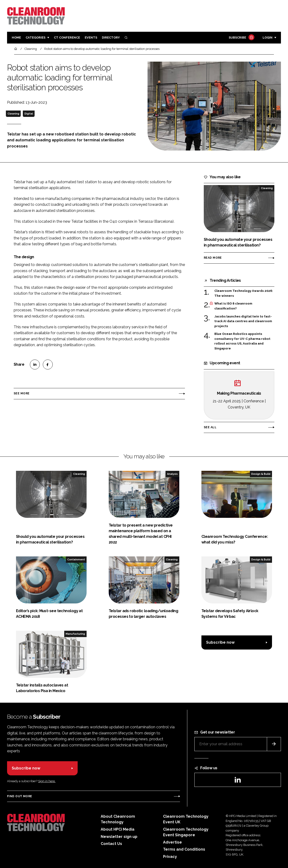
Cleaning (13, 113)
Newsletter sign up (119, 836)
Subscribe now (220, 642)
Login (267, 37)
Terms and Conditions (184, 849)
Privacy (170, 856)
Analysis (172, 473)
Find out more (19, 796)
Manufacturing (75, 633)
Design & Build (260, 473)
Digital (28, 113)
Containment (76, 559)
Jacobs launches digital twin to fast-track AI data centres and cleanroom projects (243, 321)
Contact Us (111, 843)
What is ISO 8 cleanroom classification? (233, 306)
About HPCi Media (117, 829)
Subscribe (241, 38)
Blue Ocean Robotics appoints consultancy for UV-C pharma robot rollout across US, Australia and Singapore (242, 341)
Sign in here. (47, 781)
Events (91, 37)
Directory (111, 37)
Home (16, 37)
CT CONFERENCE (67, 37)
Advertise (172, 842)
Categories (35, 37)
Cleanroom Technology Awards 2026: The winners (243, 293)
